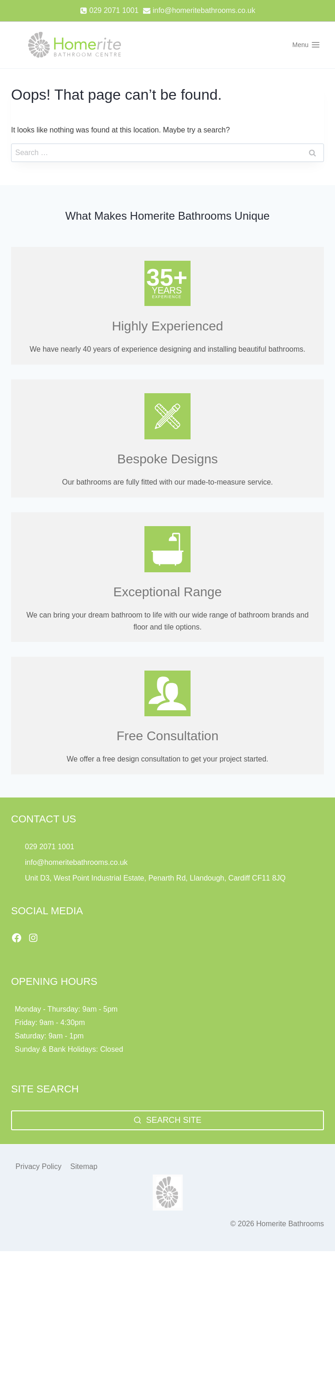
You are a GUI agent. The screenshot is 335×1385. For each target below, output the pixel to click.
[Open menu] (306, 45)
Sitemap (83, 1166)
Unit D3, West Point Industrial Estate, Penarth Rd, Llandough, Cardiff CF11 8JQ (156, 878)
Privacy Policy (39, 1166)
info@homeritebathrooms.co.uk (76, 862)
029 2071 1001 (49, 847)
